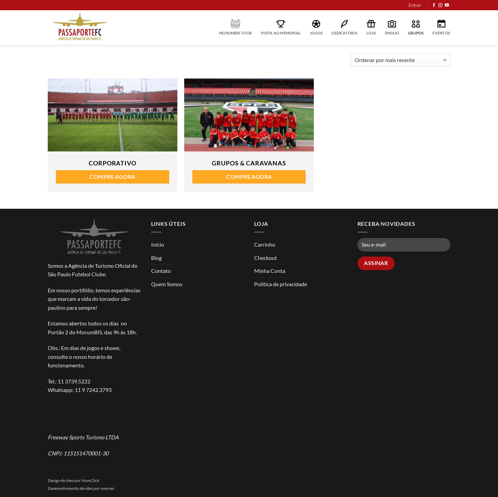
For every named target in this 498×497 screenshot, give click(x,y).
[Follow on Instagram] (440, 5)
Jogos (316, 27)
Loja (371, 27)
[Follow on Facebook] (434, 5)
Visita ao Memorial (281, 27)
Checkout (265, 257)
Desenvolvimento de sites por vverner (81, 488)
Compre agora (112, 177)
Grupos (416, 27)
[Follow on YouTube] (447, 5)
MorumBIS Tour (235, 27)
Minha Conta (269, 270)
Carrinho (264, 244)
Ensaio (392, 27)
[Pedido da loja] (400, 60)
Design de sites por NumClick (73, 480)
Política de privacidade (280, 284)
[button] (415, 5)
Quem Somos (166, 284)
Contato (161, 270)
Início (157, 244)
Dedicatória (344, 27)
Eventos (441, 27)
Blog (156, 257)
